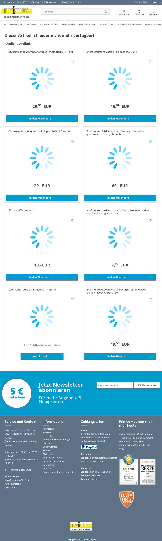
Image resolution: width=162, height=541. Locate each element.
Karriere (47, 432)
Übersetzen (157, 2)
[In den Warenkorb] (42, 118)
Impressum (48, 428)
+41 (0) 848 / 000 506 (21, 441)
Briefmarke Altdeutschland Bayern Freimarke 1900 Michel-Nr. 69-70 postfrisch (116, 291)
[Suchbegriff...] (75, 12)
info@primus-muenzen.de (18, 469)
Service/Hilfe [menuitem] (141, 2)
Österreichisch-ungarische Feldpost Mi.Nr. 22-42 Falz (40, 131)
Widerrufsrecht (50, 446)
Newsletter (48, 436)
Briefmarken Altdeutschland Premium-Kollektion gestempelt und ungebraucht (115, 133)
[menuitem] (75, 15)
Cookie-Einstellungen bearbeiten (59, 472)
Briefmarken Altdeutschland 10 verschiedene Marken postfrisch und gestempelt (118, 212)
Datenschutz (49, 464)
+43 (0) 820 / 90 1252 (21, 433)
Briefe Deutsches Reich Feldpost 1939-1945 (111, 52)
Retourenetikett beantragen (57, 439)
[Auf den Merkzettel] (73, 62)
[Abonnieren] (147, 385)
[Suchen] (106, 12)
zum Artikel (47, 356)
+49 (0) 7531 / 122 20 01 (23, 430)
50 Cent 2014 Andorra (21, 210)
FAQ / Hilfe (48, 454)
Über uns (47, 443)
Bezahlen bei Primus (53, 461)
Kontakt (47, 450)
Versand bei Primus (53, 457)
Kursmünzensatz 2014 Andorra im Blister (32, 289)
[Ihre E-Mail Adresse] (115, 385)
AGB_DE (47, 468)
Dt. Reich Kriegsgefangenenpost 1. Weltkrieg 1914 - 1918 (40, 52)
